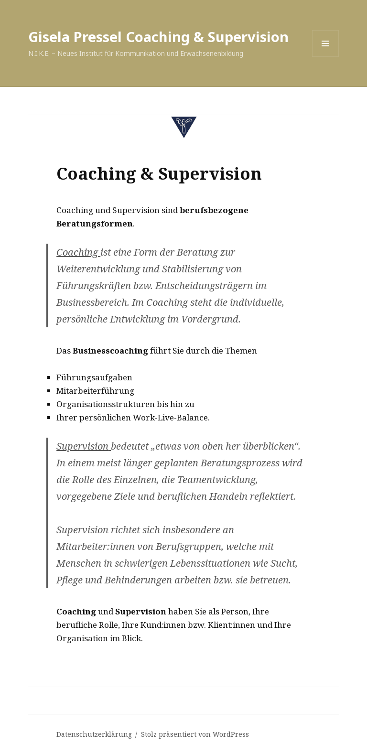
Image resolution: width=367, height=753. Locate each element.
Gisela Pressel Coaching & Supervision (158, 36)
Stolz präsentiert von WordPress (195, 734)
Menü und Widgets (326, 56)
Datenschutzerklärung (94, 734)
